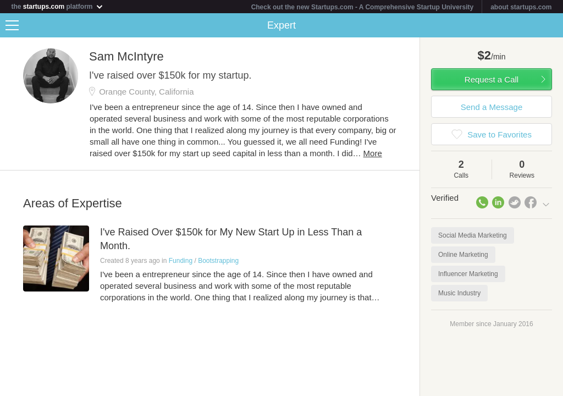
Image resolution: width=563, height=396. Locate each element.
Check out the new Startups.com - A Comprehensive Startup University (362, 7)
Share (552, 25)
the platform (57, 6)
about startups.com (520, 7)
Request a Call (491, 79)
